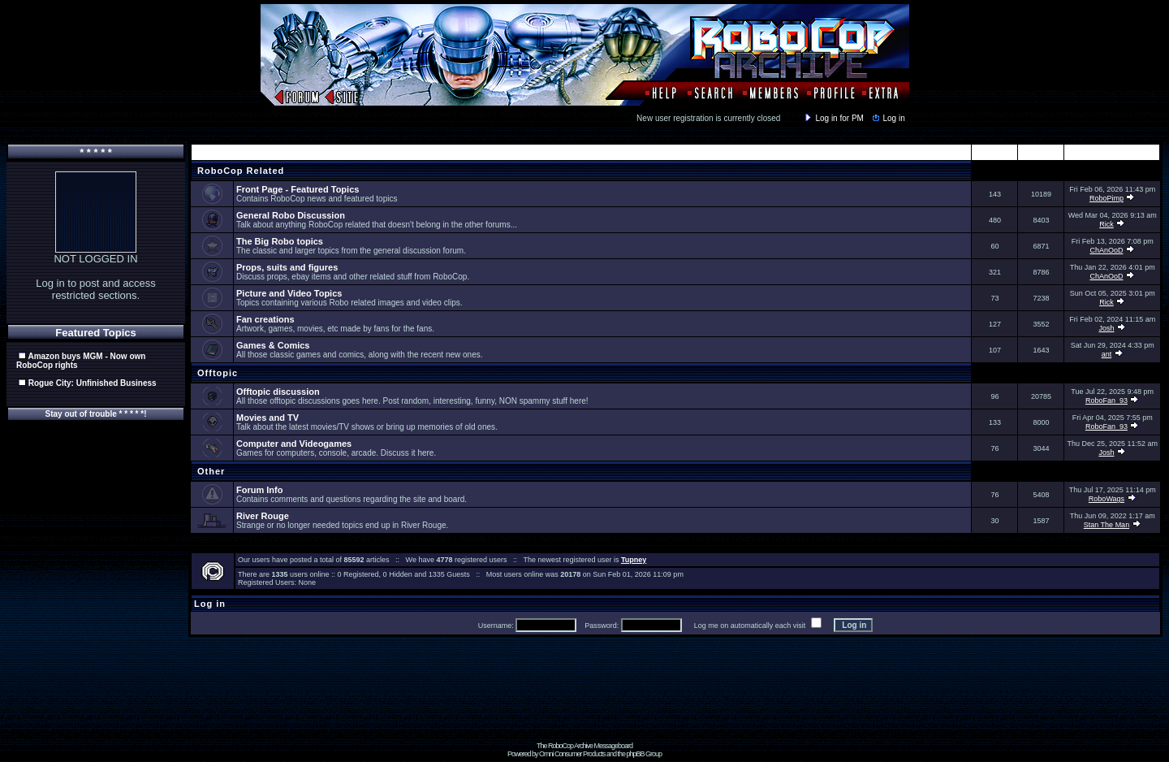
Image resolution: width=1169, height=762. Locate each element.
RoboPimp (1106, 198)
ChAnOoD (1106, 250)
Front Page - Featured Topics (297, 189)
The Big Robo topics (279, 241)
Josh (1106, 328)
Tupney (633, 560)
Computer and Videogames (294, 443)
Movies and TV (267, 417)
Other (209, 471)
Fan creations (265, 319)
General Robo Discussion (290, 215)
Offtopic (216, 373)
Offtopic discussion (278, 391)
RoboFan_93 (1106, 400)
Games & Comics (272, 345)
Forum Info (259, 490)
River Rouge (262, 516)
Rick (1106, 224)
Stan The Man (1106, 525)
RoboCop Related (239, 170)
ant (1107, 354)
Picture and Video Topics (289, 293)
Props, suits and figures (287, 267)
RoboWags (1106, 499)
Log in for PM (833, 118)
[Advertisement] (584, 705)
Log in (887, 118)
